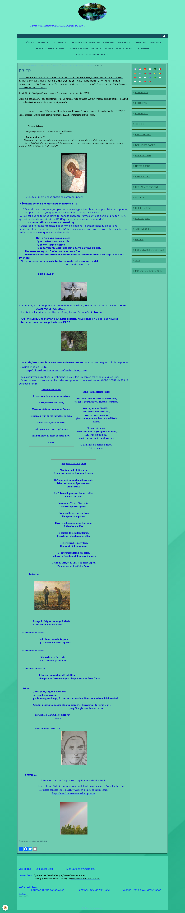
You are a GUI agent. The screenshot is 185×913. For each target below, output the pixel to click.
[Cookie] (5, 908)
